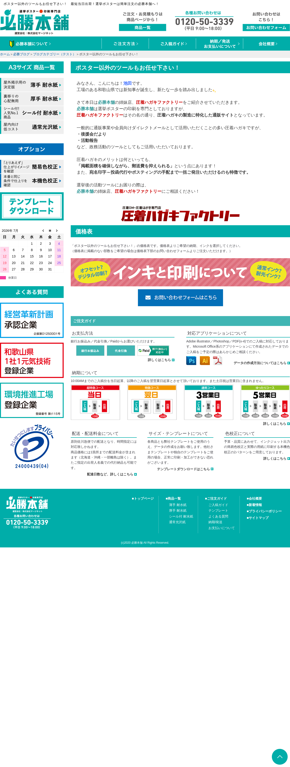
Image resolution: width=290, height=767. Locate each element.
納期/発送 (215, 522)
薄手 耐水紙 (177, 505)
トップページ (144, 498)
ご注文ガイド (217, 498)
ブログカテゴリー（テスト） (54, 54)
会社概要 (255, 498)
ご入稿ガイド (218, 505)
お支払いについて (221, 528)
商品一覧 (174, 498)
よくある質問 (218, 516)
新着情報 (255, 505)
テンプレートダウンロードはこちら (183, 469)
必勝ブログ (21, 54)
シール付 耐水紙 (181, 516)
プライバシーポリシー (265, 511)
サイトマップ (259, 518)
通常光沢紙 (177, 522)
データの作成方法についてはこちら (260, 363)
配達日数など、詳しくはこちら (110, 474)
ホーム (5, 54)
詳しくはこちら (159, 360)
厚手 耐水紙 (177, 510)
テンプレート (218, 510)
